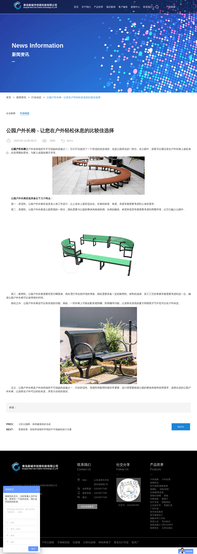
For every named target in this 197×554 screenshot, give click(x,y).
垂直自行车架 (121, 549)
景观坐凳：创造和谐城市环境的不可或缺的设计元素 (46, 429)
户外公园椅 (48, 549)
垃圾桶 (76, 549)
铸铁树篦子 (104, 549)
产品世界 (98, 7)
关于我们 (86, 7)
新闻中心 (135, 7)
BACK (71, 141)
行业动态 (36, 97)
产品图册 (170, 7)
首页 (76, 7)
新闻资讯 (21, 97)
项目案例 (110, 7)
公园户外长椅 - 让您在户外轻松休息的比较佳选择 (74, 97)
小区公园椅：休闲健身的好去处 (35, 424)
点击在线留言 (89, 511)
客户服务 (123, 7)
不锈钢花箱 (63, 549)
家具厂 (135, 549)
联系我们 (147, 7)
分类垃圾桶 (89, 549)
